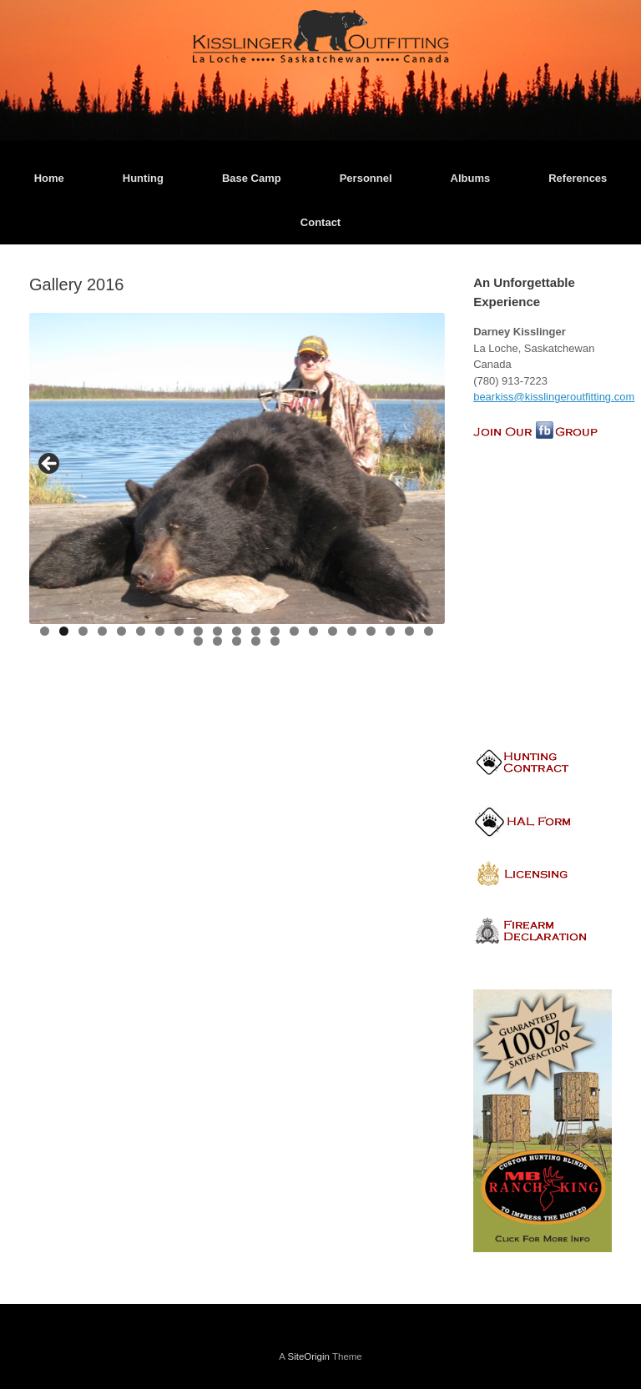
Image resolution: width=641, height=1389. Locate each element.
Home (49, 178)
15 (314, 631)
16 (333, 631)
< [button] (50, 464)
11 (237, 631)
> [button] (424, 464)
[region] (237, 485)
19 (391, 631)
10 (218, 631)
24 (237, 641)
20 (410, 631)
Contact (320, 222)
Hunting (143, 178)
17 (352, 631)
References (577, 178)
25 (256, 641)
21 (429, 631)
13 (276, 631)
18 (372, 631)
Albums (471, 178)
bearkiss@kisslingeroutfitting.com (553, 396)
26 (276, 641)
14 (295, 631)
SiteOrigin (308, 1356)
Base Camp (251, 178)
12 (256, 631)
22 (199, 641)
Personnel (366, 178)
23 (218, 641)
